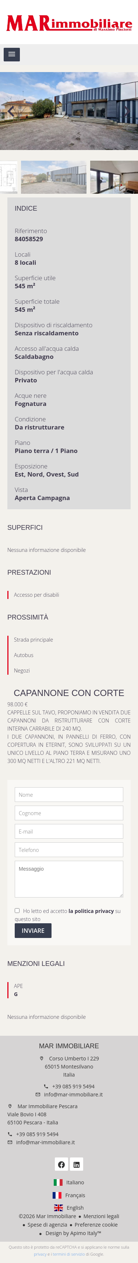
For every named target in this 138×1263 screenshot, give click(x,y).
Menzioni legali (101, 1216)
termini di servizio (69, 1254)
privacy (40, 1254)
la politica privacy (91, 910)
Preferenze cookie (96, 1224)
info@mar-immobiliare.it (73, 1094)
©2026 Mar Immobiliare (47, 1216)
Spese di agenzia (47, 1224)
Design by (72, 1233)
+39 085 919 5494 (73, 1086)
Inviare (33, 931)
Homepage (69, 22)
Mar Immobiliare (69, 1046)
